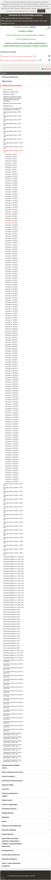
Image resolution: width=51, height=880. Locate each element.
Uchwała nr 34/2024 (11, 227)
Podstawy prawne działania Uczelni (10, 766)
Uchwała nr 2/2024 (11, 156)
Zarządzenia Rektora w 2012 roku (13, 590)
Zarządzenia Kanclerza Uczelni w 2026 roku (13, 660)
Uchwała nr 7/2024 (11, 167)
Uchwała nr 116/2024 (11, 408)
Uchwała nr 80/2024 (11, 329)
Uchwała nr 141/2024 (11, 464)
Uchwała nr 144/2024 (11, 470)
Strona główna (6, 18)
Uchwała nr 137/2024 (11, 455)
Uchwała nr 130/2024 (11, 439)
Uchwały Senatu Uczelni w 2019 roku (13, 499)
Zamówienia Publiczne (9, 809)
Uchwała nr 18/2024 (11, 192)
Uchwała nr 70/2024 (11, 307)
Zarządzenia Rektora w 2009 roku (13, 597)
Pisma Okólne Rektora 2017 (11, 631)
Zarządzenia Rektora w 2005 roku (13, 607)
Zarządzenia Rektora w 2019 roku (13, 573)
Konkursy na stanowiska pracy (11, 826)
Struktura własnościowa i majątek (10, 794)
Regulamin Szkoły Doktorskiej (12, 103)
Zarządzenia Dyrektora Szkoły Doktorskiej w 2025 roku (12, 737)
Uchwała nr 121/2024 (11, 419)
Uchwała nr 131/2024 (11, 441)
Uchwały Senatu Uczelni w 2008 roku (13, 542)
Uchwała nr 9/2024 (11, 172)
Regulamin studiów (9, 94)
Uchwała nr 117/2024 (11, 411)
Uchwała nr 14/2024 (11, 183)
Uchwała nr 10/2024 (11, 174)
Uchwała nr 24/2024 (11, 205)
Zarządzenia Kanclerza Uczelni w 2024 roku (13, 668)
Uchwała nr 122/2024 (11, 422)
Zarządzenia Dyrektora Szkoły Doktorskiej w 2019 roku (12, 760)
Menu (4, 73)
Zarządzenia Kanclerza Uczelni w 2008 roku (13, 730)
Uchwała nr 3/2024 (11, 159)
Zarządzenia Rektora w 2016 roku (13, 581)
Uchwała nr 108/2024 (11, 391)
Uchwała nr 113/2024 (11, 402)
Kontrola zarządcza (8, 776)
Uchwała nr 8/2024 (11, 170)
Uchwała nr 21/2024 (11, 198)
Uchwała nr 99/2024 (11, 371)
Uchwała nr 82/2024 (11, 333)
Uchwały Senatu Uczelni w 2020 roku (13, 496)
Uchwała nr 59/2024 (11, 282)
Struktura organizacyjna (9, 804)
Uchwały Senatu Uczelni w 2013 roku (13, 522)
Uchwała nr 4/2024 (11, 161)
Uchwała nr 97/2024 (11, 366)
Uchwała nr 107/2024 (11, 388)
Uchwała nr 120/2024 (11, 417)
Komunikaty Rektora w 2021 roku (13, 655)
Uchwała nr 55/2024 (11, 273)
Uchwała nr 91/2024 (11, 353)
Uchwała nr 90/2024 (11, 351)
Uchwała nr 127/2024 (11, 433)
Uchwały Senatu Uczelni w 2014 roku (13, 519)
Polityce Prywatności (30, 11)
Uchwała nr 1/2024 (11, 154)
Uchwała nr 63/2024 (11, 291)
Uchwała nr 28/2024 (11, 214)
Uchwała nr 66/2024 (11, 298)
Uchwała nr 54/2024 (11, 271)
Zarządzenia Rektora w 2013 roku (13, 588)
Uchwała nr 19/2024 (11, 194)
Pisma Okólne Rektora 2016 (11, 634)
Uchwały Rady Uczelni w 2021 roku (12, 132)
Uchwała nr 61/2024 (11, 287)
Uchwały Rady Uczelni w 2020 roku (12, 135)
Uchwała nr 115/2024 (11, 406)
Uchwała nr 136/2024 (11, 453)
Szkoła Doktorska (7, 834)
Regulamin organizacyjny (10, 92)
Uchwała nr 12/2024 (11, 178)
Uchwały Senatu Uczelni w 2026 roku (13, 143)
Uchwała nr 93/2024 (11, 357)
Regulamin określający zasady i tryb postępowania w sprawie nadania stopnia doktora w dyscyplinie (12, 99)
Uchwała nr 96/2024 (11, 364)
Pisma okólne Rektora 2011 (11, 646)
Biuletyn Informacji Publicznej (21, 18)
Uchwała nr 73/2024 (11, 313)
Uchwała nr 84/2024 (11, 338)
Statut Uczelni (7, 89)
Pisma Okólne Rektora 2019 (11, 626)
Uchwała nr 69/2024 (11, 304)
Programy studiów (8, 785)
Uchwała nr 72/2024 (11, 311)
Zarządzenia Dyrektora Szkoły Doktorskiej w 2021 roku (12, 753)
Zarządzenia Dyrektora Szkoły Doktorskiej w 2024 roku (12, 741)
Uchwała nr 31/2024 (11, 220)
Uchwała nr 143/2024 (11, 468)
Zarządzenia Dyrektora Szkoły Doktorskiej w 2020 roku (12, 757)
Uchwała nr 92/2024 (11, 355)
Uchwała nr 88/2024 (11, 346)
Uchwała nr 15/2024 (11, 185)
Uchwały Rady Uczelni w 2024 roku (12, 120)
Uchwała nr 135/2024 (11, 450)
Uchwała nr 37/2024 (11, 234)
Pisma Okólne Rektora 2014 (11, 638)
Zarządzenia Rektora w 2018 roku (13, 576)
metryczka (47, 69)
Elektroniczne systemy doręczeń (12, 781)
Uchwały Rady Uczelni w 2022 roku (12, 128)
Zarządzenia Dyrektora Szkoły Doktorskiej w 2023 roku (12, 745)
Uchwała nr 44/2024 (11, 249)
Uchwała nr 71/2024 (11, 309)
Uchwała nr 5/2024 (11, 163)
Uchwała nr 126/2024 (11, 430)
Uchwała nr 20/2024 (11, 196)
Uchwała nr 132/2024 (11, 444)
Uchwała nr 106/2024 (11, 386)
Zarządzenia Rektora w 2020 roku (13, 571)
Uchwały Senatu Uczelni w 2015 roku (13, 515)
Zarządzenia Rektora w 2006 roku (13, 605)
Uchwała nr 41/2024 (11, 243)
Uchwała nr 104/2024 (11, 382)
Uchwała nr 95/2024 (11, 362)
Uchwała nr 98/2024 (11, 369)
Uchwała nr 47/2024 (11, 256)
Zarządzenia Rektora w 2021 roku (13, 569)
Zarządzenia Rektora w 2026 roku (13, 557)
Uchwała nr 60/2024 (11, 285)
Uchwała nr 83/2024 (11, 335)
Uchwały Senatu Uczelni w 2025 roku (13, 147)
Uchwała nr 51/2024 (11, 265)
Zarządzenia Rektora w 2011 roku (13, 593)
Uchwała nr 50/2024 (11, 262)
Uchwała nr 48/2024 (11, 258)
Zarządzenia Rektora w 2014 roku (13, 585)
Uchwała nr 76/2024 (11, 320)
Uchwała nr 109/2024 (11, 393)
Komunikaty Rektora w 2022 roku (13, 653)
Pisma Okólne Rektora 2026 (11, 610)
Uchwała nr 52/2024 (11, 267)
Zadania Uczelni (7, 800)
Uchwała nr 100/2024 (11, 373)
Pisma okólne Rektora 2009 (11, 648)
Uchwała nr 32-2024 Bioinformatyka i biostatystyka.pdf (18, 56)
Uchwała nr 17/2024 (11, 189)
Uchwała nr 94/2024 (11, 360)
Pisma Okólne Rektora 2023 (11, 617)
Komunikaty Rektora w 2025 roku (13, 650)
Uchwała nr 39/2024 (11, 238)
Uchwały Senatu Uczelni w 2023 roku (13, 484)
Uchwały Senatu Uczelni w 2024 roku (34, 21)
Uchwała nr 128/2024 (11, 435)
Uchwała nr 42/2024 (11, 245)
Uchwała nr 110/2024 (11, 395)
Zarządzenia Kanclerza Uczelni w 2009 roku (13, 726)
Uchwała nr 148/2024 (11, 479)
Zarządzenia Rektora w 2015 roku (13, 583)
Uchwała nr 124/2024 (11, 426)
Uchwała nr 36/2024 (11, 231)
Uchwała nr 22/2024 (11, 201)
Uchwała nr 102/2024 (11, 377)
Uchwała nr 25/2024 (11, 207)
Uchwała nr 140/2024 (11, 461)
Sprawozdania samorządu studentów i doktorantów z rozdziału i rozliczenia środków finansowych (12, 842)
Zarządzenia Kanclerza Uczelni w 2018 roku (13, 691)
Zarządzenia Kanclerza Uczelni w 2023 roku (13, 672)
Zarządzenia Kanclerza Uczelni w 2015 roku (13, 703)
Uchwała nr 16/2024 (11, 187)
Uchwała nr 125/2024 (11, 428)
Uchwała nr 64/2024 (11, 293)
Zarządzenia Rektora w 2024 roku (13, 561)
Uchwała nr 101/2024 (11, 375)
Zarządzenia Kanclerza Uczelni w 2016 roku (13, 699)
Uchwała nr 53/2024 (11, 269)
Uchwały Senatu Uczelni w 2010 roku (13, 534)
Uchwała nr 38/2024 (11, 236)
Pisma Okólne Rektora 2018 (11, 629)
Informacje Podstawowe (10, 77)
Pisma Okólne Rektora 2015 (11, 636)
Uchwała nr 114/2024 (11, 404)
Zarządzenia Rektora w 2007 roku (13, 602)
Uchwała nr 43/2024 (11, 247)
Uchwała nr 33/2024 (11, 225)
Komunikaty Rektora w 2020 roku (13, 658)
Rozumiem (41, 11)
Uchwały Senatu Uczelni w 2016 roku (13, 511)
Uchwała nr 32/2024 (8, 23)
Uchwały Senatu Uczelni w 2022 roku (13, 488)
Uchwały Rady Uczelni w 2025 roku (12, 116)
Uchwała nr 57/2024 (11, 278)
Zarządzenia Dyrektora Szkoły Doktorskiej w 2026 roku (12, 733)
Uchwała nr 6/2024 (11, 165)
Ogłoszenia (5, 817)
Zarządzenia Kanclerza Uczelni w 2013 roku (13, 710)
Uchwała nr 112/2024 (11, 399)
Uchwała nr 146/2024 (11, 475)
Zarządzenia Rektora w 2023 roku (13, 564)
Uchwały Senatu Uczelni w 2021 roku (13, 492)
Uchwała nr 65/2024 (11, 296)
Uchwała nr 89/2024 (11, 349)
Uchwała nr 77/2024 (11, 322)
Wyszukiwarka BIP (8, 850)
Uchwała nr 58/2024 (11, 280)
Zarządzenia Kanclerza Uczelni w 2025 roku (13, 664)
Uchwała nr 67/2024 (11, 300)
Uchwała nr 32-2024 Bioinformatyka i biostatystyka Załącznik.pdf (20, 60)
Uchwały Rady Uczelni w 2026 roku (12, 112)
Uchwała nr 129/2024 (11, 437)
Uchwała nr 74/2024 (11, 315)
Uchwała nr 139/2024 (11, 459)
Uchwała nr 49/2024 (11, 260)
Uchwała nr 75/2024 (11, 318)
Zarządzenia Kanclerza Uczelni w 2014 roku (13, 707)
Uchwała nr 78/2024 (11, 324)
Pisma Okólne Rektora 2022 (11, 619)
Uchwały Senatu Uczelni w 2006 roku (13, 549)
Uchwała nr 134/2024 (11, 448)
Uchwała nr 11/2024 (11, 176)
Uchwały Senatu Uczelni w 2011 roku (13, 530)
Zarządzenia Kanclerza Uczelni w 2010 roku (13, 722)
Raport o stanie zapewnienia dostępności (11, 864)
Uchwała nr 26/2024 (11, 209)
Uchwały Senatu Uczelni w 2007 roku (13, 546)
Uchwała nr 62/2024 (11, 289)
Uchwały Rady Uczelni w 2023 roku (12, 124)
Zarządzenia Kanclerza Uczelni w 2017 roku (13, 695)
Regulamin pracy (8, 106)
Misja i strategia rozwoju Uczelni (12, 772)
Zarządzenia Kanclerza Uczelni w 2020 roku (13, 683)
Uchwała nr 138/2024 (11, 457)
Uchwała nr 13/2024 (11, 181)
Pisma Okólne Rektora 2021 (11, 622)
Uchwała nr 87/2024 (11, 344)
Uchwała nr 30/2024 (11, 218)
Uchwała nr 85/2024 (11, 340)
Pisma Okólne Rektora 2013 (11, 641)
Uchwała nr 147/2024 (11, 477)
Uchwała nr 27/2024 (11, 212)
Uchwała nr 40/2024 (11, 240)
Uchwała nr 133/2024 (11, 446)
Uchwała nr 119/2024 (11, 415)
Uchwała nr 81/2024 (11, 331)
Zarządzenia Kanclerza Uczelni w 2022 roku (13, 676)
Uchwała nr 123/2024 (11, 424)
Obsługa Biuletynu (8, 813)
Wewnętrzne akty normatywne (11, 21)
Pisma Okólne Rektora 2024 (11, 614)
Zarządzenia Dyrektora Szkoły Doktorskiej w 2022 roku (12, 749)
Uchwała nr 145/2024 (11, 472)
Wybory (4, 821)
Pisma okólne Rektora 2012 (11, 643)
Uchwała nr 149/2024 (11, 481)
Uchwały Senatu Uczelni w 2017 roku (13, 507)
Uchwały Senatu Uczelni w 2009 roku (13, 538)
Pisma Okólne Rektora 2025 (11, 612)
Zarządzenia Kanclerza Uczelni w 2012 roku (13, 714)
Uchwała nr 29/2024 (11, 216)
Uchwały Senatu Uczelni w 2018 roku (13, 503)
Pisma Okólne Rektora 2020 (11, 624)
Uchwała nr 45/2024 (11, 251)
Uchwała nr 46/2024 (11, 254)
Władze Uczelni (7, 81)
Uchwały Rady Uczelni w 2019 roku (12, 139)
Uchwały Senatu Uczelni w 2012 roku (13, 526)
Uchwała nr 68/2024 (11, 302)
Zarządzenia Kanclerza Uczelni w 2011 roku (13, 718)
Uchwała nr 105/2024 (11, 384)
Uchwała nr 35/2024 (11, 229)
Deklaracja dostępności (9, 859)
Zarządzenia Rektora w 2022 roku (13, 566)
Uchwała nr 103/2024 (11, 380)
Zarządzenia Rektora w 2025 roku (13, 559)
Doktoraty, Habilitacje (9, 830)
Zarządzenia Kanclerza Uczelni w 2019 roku (13, 687)
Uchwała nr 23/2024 (11, 203)
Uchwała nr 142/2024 (11, 466)
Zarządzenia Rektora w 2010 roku (13, 595)
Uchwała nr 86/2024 (11, 342)
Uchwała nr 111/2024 (11, 397)
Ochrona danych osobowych (11, 855)
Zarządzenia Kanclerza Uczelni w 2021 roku (13, 680)
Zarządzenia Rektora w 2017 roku (13, 578)
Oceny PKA (5, 789)
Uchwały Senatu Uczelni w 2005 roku (13, 553)
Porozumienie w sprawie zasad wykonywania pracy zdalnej (12, 109)
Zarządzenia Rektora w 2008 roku (13, 600)
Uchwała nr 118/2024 (11, 413)
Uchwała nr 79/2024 (11, 327)
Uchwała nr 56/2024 (11, 276)
